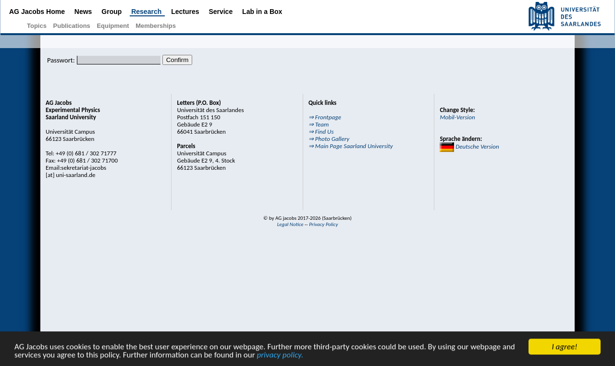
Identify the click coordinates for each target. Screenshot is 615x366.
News (84, 11)
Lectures (186, 11)
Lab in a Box (262, 11)
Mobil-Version (457, 117)
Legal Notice (290, 224)
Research (147, 11)
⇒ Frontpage (324, 117)
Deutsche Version (469, 146)
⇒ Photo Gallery (328, 138)
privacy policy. (280, 356)
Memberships (155, 25)
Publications (72, 25)
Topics (38, 25)
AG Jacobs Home (38, 11)
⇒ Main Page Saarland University (350, 146)
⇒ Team (318, 124)
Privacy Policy (323, 224)
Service (221, 11)
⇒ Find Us (321, 131)
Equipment (114, 25)
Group (112, 11)
